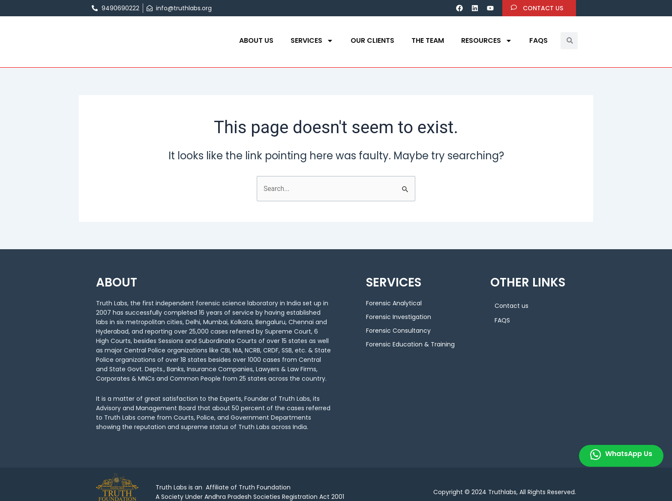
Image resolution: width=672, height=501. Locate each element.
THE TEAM (427, 40)
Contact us (511, 306)
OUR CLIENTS (372, 40)
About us (256, 40)
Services (312, 40)
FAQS (538, 40)
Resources (486, 40)
